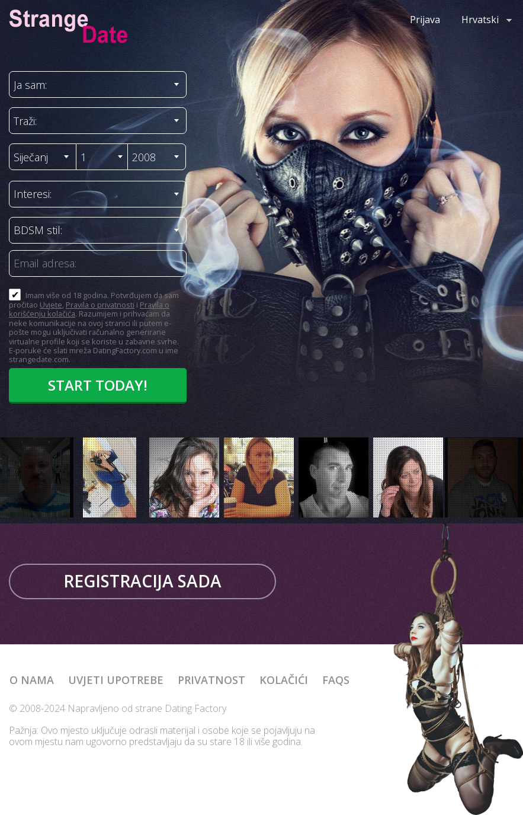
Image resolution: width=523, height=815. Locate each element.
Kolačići (283, 680)
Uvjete (51, 304)
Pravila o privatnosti (100, 304)
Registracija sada (142, 581)
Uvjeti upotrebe (115, 680)
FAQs (335, 680)
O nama (31, 680)
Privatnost (211, 680)
